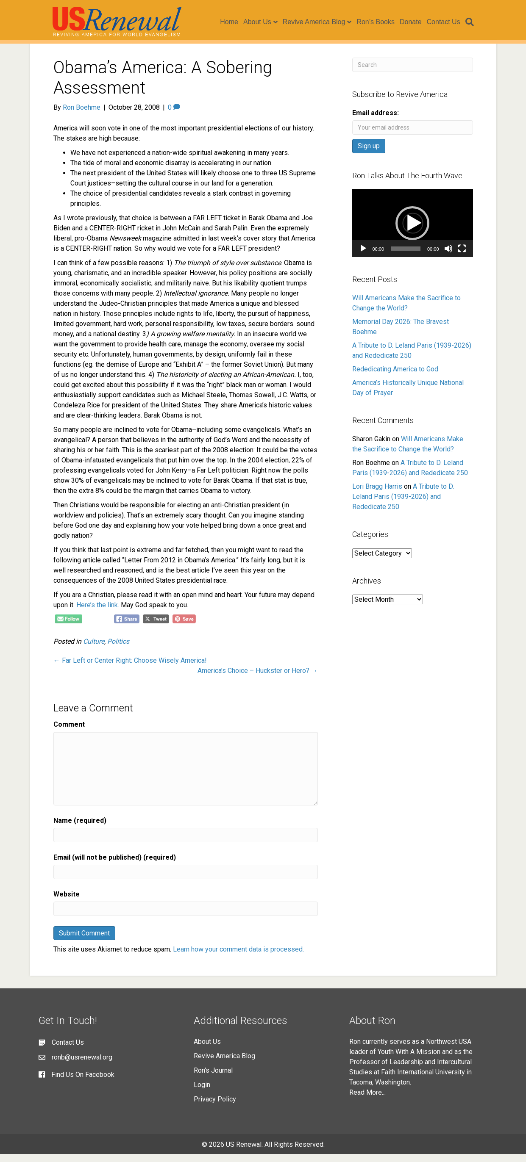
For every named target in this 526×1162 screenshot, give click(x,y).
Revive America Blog (319, 22)
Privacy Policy (215, 1107)
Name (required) (79, 828)
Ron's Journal (213, 1078)
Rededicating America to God (395, 377)
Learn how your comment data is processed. (238, 957)
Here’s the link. (98, 613)
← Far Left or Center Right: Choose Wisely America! (130, 668)
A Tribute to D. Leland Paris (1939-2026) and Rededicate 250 (403, 504)
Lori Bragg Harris (377, 494)
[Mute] (448, 256)
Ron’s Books (381, 22)
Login (202, 1093)
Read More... (367, 1100)
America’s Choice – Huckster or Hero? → (258, 679)
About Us (263, 22)
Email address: (375, 121)
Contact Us (448, 22)
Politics (118, 649)
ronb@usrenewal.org (82, 1065)
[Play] (363, 256)
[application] (412, 231)
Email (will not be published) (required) (114, 865)
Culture (93, 649)
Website (66, 902)
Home (234, 22)
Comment (69, 732)
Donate (416, 22)
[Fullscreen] (462, 256)
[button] (412, 231)
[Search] (473, 22)
